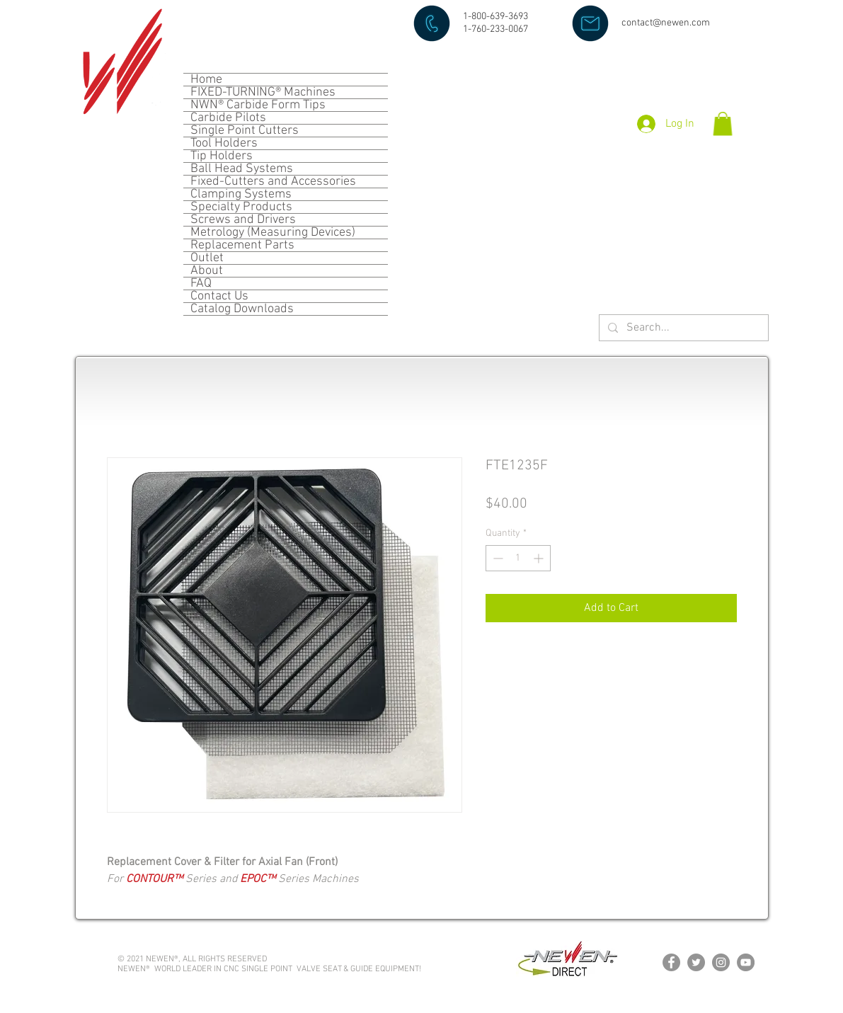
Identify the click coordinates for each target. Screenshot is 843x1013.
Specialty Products (241, 207)
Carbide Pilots (228, 118)
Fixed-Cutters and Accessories (273, 182)
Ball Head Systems (241, 169)
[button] (723, 123)
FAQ (201, 283)
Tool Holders (224, 143)
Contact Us (219, 296)
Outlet (207, 258)
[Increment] (540, 558)
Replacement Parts (242, 245)
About (206, 271)
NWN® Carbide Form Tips (258, 105)
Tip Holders (221, 156)
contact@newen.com (665, 23)
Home (206, 80)
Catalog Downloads (242, 309)
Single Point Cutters (244, 131)
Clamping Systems (241, 194)
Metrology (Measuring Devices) (272, 233)
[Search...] (682, 328)
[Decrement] (496, 558)
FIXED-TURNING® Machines (263, 92)
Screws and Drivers (243, 220)
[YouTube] (746, 962)
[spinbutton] (518, 558)
